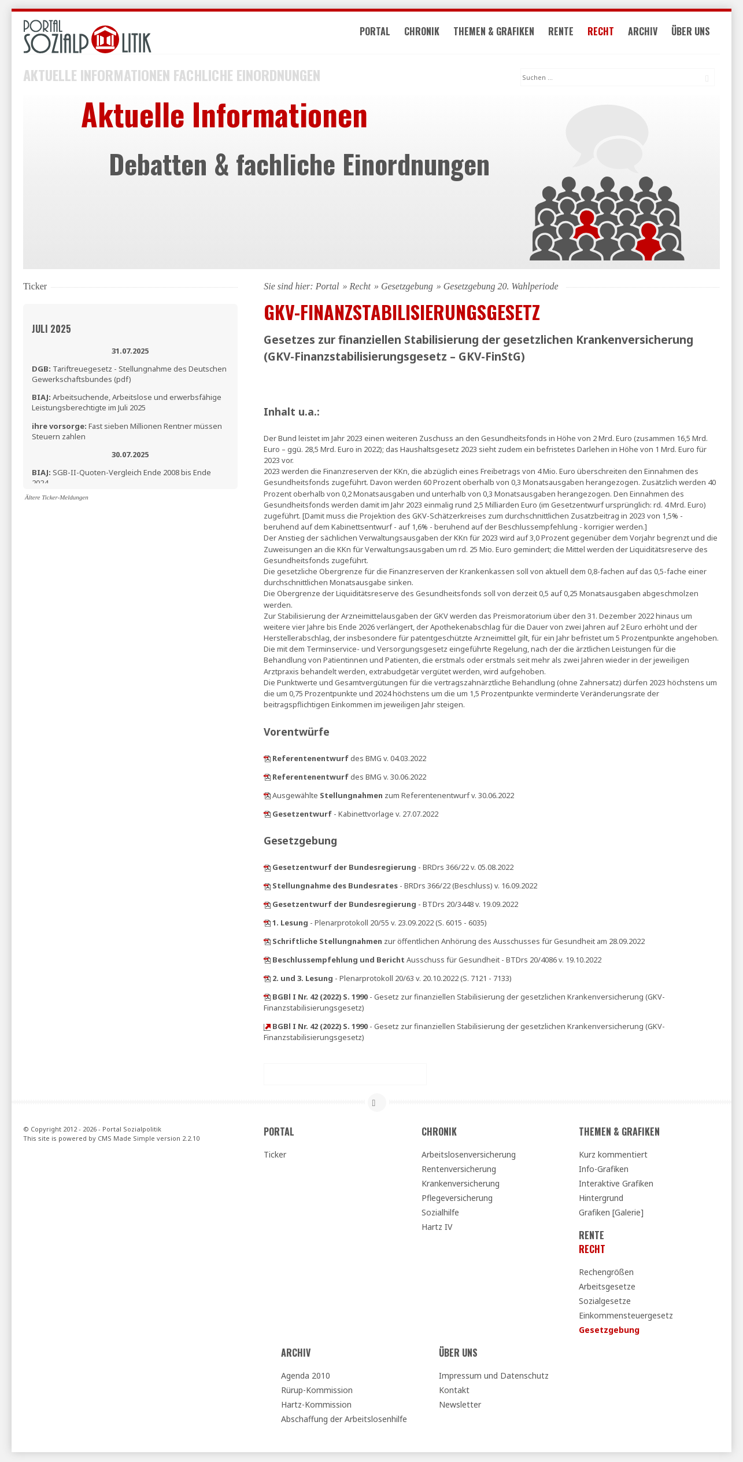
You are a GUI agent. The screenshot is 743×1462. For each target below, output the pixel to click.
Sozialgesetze (605, 1301)
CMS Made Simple (126, 1140)
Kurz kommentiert (613, 1155)
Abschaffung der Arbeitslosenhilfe (344, 1420)
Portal (380, 34)
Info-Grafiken (604, 1170)
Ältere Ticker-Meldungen (56, 498)
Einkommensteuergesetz (626, 1316)
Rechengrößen (606, 1273)
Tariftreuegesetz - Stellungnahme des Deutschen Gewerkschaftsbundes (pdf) (129, 375)
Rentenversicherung (459, 1170)
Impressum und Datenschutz (494, 1376)
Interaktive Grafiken (616, 1184)
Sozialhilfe (440, 1213)
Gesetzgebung (407, 287)
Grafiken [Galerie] (611, 1213)
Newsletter (460, 1405)
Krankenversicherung (461, 1184)
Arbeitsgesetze (607, 1287)
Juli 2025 (51, 330)
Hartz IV (437, 1227)
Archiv (648, 34)
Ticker (275, 1155)
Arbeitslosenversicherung (469, 1155)
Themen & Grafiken (499, 34)
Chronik (427, 34)
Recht (606, 34)
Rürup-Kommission (317, 1391)
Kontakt (454, 1391)
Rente (566, 34)
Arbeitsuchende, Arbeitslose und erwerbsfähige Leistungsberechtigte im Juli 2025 (126, 403)
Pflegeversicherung (457, 1198)
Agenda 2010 (305, 1376)
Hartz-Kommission (316, 1405)
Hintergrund (601, 1198)
